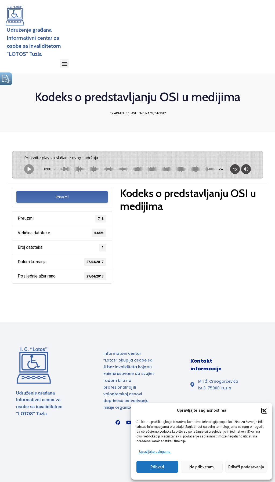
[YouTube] (129, 422)
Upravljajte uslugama (155, 451)
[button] (264, 410)
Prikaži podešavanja (246, 466)
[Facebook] (118, 422)
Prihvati (157, 466)
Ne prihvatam (201, 466)
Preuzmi (61, 197)
